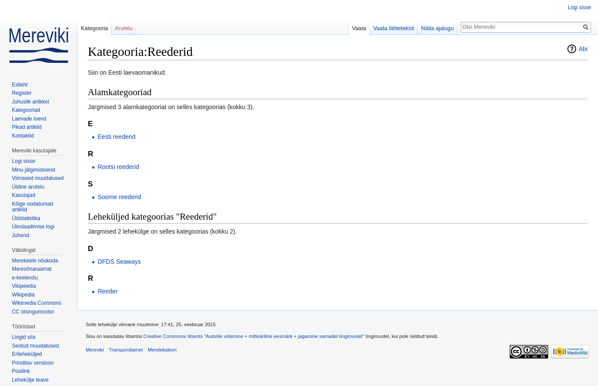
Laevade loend (29, 119)
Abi (583, 48)
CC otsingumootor (33, 312)
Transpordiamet (126, 349)
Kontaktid (23, 136)
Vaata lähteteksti (393, 28)
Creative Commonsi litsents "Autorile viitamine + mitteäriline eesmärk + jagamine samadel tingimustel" (253, 336)
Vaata (359, 28)
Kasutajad (23, 195)
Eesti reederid (116, 136)
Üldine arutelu (28, 187)
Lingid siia (23, 337)
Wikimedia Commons (36, 303)
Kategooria (94, 28)
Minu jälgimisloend (33, 170)
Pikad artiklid (27, 127)
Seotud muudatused (35, 346)
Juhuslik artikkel (30, 102)
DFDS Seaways (119, 261)
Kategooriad (26, 110)
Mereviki (95, 349)
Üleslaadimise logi (33, 227)
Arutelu (124, 28)
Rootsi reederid (118, 166)
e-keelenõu (25, 278)
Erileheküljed (27, 354)
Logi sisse (579, 7)
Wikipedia (23, 295)
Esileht (20, 85)
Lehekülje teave (30, 380)
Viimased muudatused (38, 178)
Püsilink (21, 371)
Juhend (20, 235)
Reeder (107, 291)
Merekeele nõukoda (35, 261)
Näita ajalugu (437, 28)
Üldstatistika (26, 218)
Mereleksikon (162, 349)
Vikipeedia (24, 286)
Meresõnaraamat (32, 269)
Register (21, 93)
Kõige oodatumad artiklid (32, 207)
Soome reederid (119, 196)
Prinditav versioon (32, 363)
